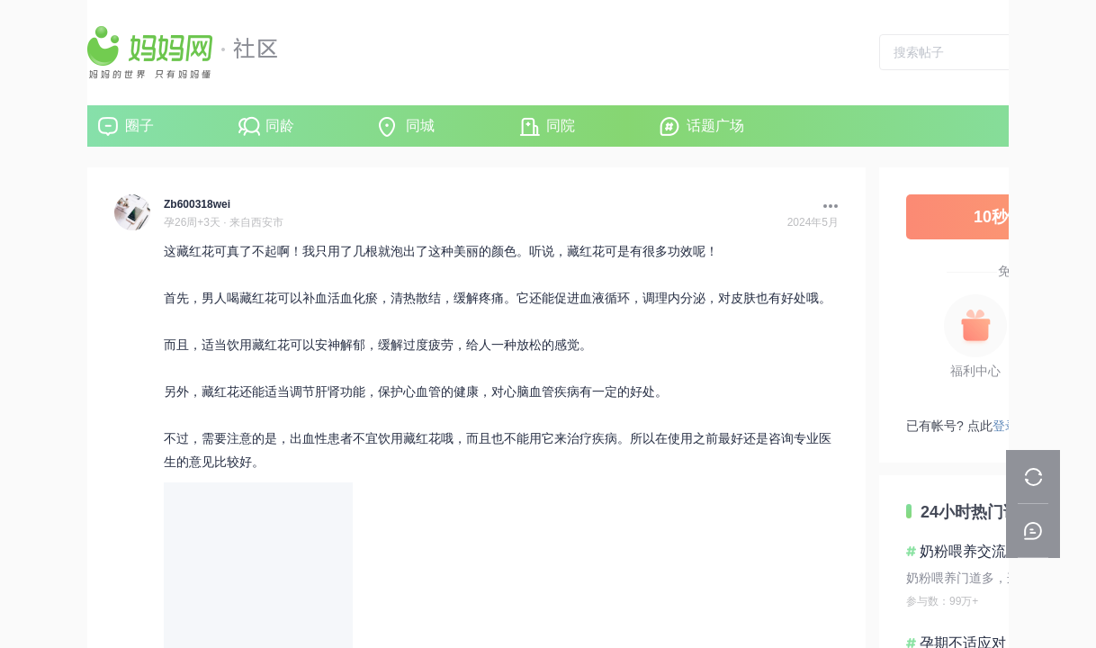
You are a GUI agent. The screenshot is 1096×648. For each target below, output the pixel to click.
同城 (420, 125)
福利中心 (975, 371)
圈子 (139, 125)
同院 (560, 125)
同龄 (279, 125)
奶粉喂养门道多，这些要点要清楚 (1000, 578)
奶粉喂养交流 (963, 551)
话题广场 (715, 125)
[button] (826, 206)
